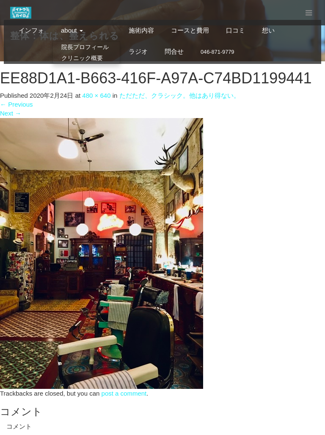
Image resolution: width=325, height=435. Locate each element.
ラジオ (138, 51)
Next (10, 113)
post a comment (124, 393)
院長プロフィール (85, 47)
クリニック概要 (82, 58)
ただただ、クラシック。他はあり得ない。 (179, 95)
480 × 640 (96, 95)
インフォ (31, 30)
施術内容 (141, 30)
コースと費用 (190, 30)
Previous (16, 104)
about (72, 30)
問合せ (174, 51)
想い (268, 30)
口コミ (235, 30)
